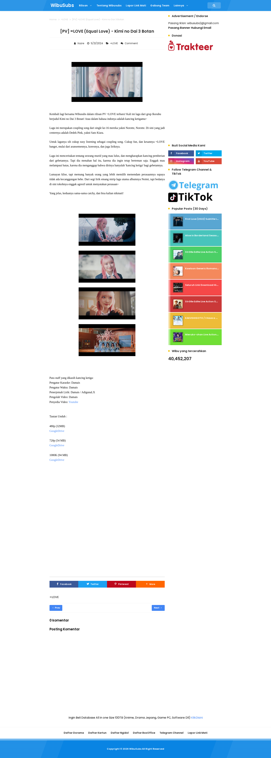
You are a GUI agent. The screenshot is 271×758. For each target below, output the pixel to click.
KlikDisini (197, 718)
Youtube (73, 401)
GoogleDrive (57, 430)
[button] (150, 584)
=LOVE (114, 43)
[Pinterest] (121, 584)
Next (158, 607)
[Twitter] (92, 584)
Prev (56, 607)
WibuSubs (135, 749)
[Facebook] (64, 584)
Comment (132, 43)
